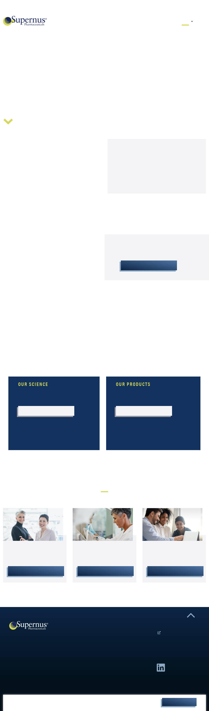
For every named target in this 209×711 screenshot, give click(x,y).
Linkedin (161, 667)
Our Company (192, 21)
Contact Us (200, 7)
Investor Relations (106, 571)
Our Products (201, 21)
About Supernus (149, 265)
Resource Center (204, 21)
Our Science (197, 21)
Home (185, 21)
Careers (197, 7)
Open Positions (159, 633)
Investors (205, 7)
